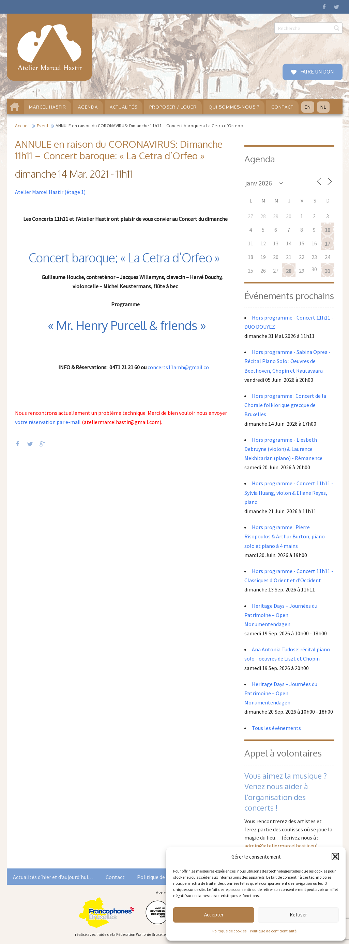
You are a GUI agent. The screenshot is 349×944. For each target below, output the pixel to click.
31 (327, 270)
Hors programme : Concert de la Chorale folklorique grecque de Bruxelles (285, 405)
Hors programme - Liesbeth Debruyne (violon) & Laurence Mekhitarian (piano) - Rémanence (283, 448)
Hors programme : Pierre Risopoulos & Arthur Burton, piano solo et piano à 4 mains (284, 536)
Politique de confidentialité (273, 930)
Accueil (22, 126)
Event (42, 126)
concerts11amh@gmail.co (178, 367)
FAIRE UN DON (316, 71)
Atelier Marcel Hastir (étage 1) (50, 192)
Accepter (214, 914)
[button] (335, 856)
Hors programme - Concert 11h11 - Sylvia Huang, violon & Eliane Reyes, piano (288, 492)
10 (327, 230)
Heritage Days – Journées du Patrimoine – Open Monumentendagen (280, 615)
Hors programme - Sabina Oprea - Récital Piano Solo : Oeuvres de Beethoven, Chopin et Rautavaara (287, 361)
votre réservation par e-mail (48, 422)
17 (327, 243)
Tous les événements (276, 728)
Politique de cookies (229, 930)
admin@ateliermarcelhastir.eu (280, 845)
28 (288, 270)
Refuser (298, 914)
